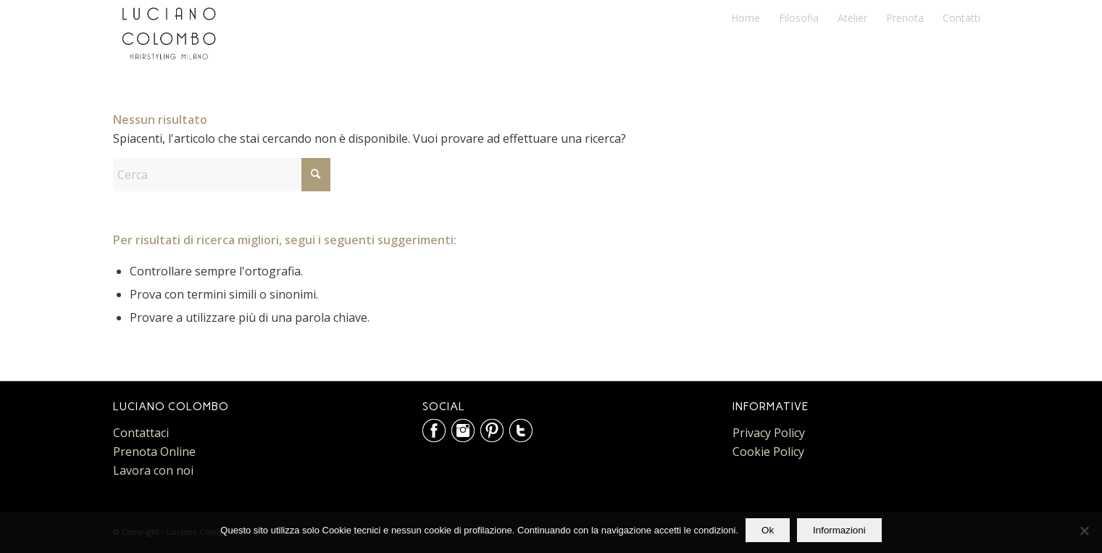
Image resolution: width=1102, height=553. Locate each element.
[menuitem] (745, 18)
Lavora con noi (153, 470)
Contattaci (141, 433)
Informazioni (839, 530)
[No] (1084, 530)
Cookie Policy (768, 452)
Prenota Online (154, 452)
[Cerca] (221, 174)
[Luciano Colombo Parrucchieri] (169, 33)
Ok (767, 530)
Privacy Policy (768, 433)
